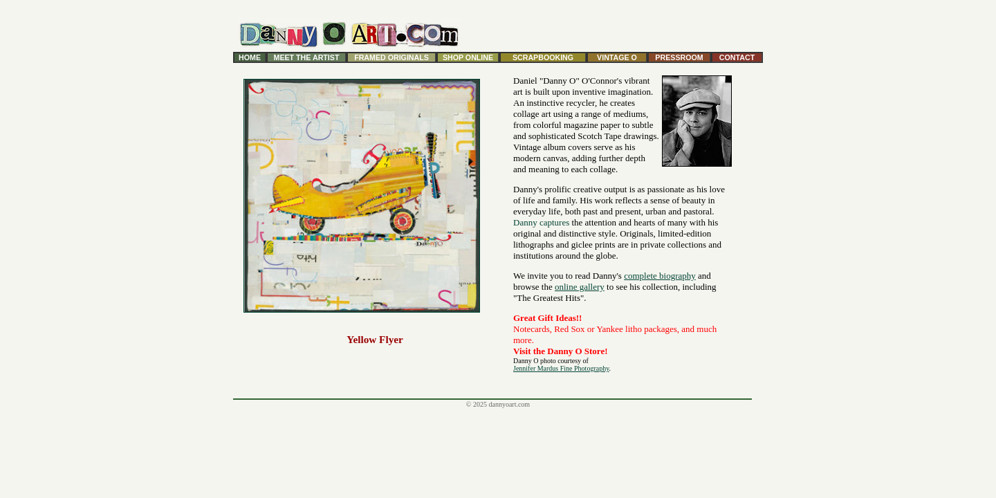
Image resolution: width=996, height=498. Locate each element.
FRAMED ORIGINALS (391, 57)
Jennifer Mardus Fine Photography (561, 368)
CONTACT (737, 57)
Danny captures (541, 222)
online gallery (580, 287)
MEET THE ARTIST (307, 57)
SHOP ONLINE (468, 57)
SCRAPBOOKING (543, 57)
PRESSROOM (679, 57)
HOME (250, 57)
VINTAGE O (617, 57)
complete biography (660, 275)
